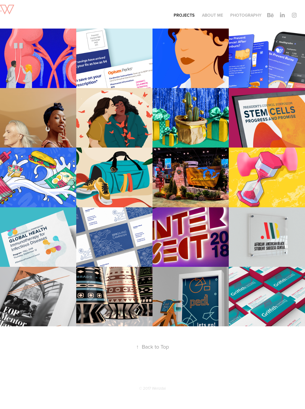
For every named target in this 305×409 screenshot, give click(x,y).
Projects (184, 15)
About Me (212, 15)
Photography (246, 15)
